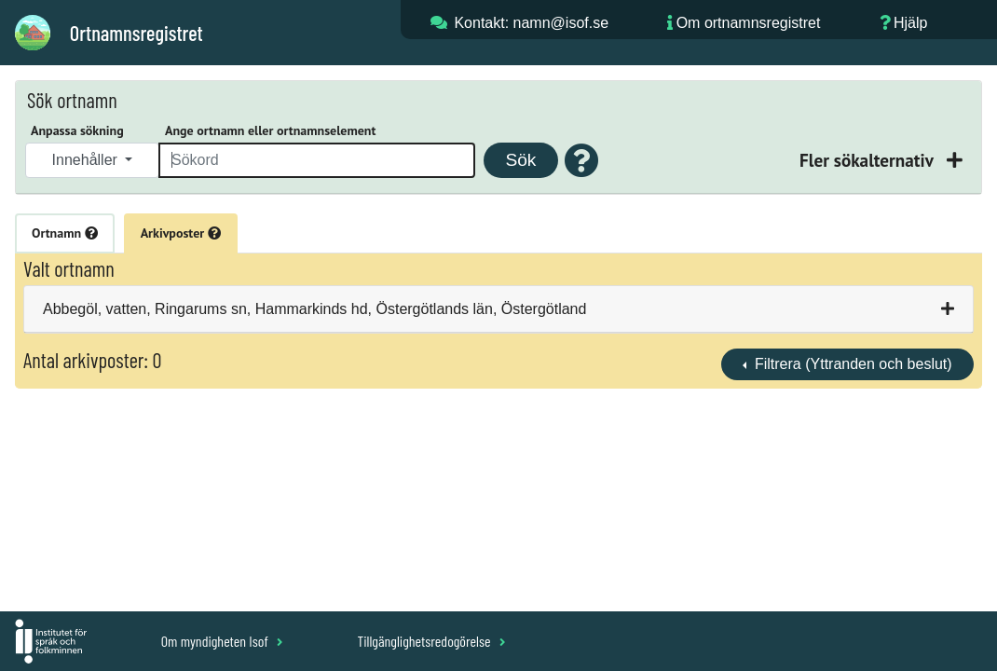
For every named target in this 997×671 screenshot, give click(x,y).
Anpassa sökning (77, 130)
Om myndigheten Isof (222, 641)
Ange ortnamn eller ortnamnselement (270, 130)
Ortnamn (65, 233)
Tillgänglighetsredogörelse (431, 641)
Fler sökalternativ (868, 159)
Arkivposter (181, 233)
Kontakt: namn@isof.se (531, 23)
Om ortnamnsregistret (748, 23)
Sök (520, 160)
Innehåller (87, 160)
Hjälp (910, 23)
